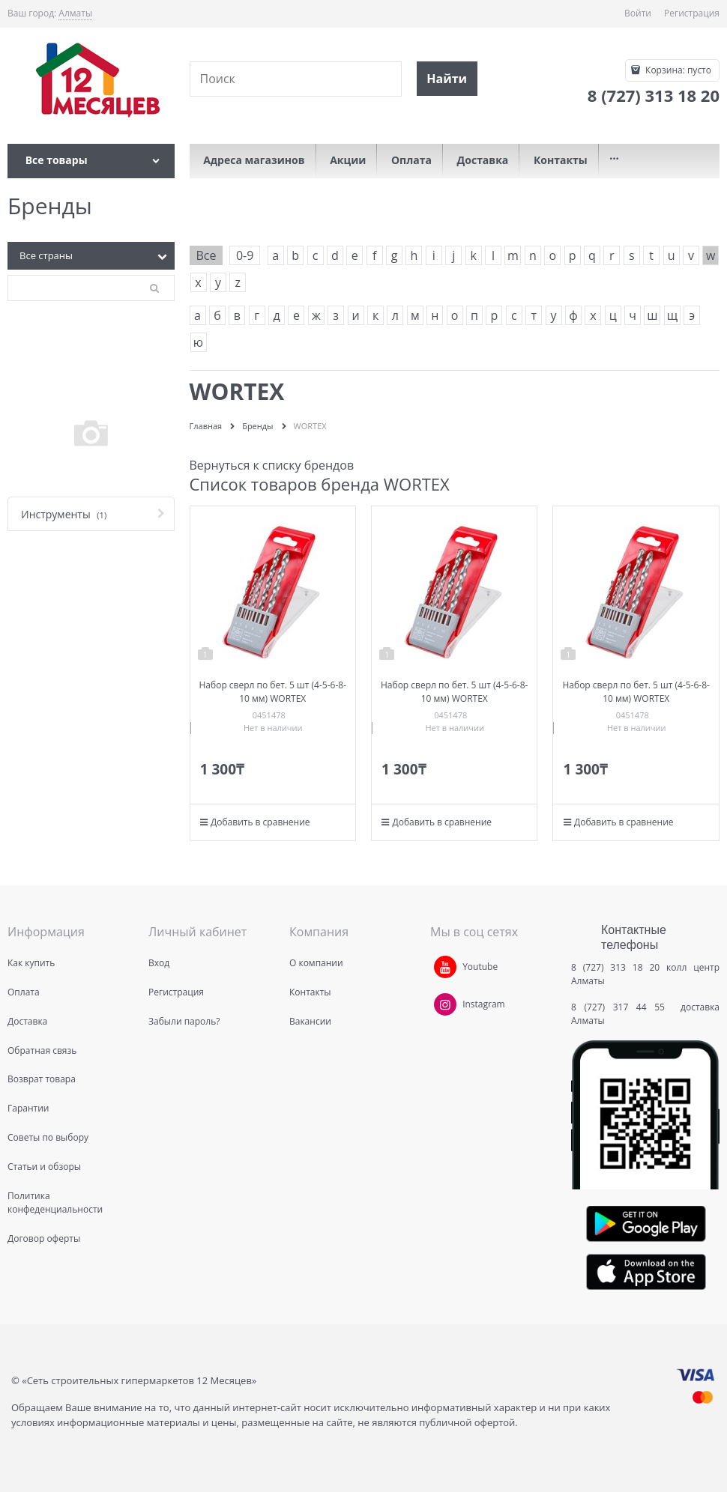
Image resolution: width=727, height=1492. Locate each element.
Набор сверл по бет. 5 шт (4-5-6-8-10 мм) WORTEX (272, 692)
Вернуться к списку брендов (272, 465)
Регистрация (692, 13)
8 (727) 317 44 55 (621, 1007)
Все (206, 255)
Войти (637, 13)
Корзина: (677, 70)
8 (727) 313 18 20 (615, 967)
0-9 (244, 255)
